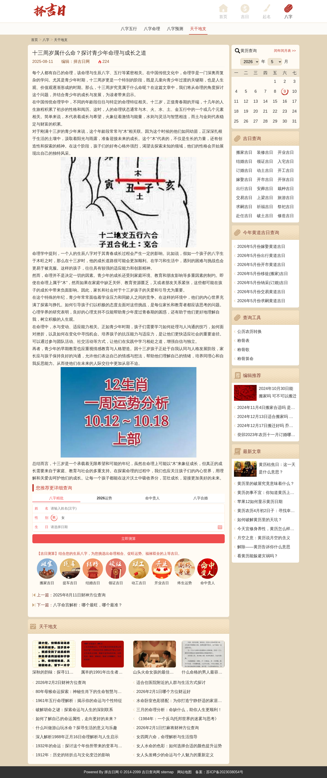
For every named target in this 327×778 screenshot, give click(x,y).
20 (255, 111)
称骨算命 (245, 358)
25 (236, 121)
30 (284, 121)
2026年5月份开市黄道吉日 (261, 264)
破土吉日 (265, 215)
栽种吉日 (286, 188)
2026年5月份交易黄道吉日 (261, 291)
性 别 (41, 517)
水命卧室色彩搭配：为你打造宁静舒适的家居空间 (180, 700)
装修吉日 (265, 152)
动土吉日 (265, 170)
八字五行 (129, 28)
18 (236, 111)
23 (284, 111)
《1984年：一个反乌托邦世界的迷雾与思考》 (177, 718)
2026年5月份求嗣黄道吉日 (261, 301)
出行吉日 (244, 188)
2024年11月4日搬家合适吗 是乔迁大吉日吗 (267, 407)
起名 (267, 16)
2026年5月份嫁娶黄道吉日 (261, 246)
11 (236, 101)
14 (265, 101)
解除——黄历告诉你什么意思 (263, 547)
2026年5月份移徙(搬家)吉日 (262, 273)
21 (265, 111)
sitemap (167, 772)
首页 (34, 40)
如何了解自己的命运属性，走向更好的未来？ (76, 718)
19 (246, 111)
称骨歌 (243, 349)
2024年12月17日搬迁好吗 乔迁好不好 (267, 425)
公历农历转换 (249, 331)
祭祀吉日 (286, 206)
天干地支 (198, 28)
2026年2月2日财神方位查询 (61, 682)
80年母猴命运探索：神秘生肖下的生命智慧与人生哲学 (80, 691)
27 (255, 121)
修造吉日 (286, 215)
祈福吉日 (265, 206)
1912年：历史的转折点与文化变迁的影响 (73, 755)
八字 (288, 16)
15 (275, 101)
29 (275, 121)
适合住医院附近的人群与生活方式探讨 (171, 682)
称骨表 (243, 340)
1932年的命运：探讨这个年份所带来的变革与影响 (80, 746)
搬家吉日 (244, 152)
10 (294, 91)
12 (246, 101)
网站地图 (184, 772)
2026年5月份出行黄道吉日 (261, 255)
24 (294, 111)
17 (294, 101)
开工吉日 (286, 170)
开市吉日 (265, 179)
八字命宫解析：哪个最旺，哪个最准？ (87, 605)
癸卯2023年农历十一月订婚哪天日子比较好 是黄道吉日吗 (267, 434)
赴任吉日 (244, 215)
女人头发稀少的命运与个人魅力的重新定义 (175, 755)
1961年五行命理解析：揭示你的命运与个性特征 (79, 700)
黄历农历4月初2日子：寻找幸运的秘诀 (267, 510)
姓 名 (41, 508)
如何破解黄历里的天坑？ (259, 519)
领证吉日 (265, 161)
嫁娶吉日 (244, 179)
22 (275, 111)
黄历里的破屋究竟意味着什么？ (265, 483)
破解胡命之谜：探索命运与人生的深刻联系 (74, 709)
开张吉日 (286, 179)
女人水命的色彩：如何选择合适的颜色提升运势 (179, 746)
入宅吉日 (286, 161)
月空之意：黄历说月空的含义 (263, 538)
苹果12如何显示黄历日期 (260, 501)
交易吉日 (244, 197)
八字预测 (175, 28)
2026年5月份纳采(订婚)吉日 (262, 282)
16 (284, 101)
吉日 (245, 16)
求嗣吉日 (244, 206)
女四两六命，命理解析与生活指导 (167, 737)
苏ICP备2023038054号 (224, 772)
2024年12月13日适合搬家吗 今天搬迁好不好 (267, 416)
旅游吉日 (286, 197)
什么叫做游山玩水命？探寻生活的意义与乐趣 (76, 728)
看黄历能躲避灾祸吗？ (257, 556)
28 (265, 121)
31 (294, 121)
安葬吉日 (265, 188)
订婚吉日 (244, 170)
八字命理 (152, 28)
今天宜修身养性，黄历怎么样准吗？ (267, 529)
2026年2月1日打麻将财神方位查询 (167, 728)
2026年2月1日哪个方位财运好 (163, 691)
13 (255, 101)
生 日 (41, 527)
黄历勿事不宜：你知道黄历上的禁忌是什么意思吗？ (267, 492)
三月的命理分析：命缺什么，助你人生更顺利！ (179, 709)
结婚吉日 (244, 161)
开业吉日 (286, 152)
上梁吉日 (265, 197)
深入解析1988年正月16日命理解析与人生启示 (77, 737)
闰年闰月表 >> (285, 50)
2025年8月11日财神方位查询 (79, 595)
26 (246, 121)
